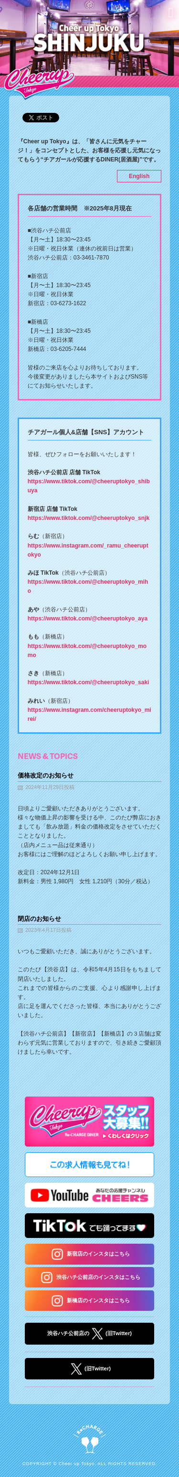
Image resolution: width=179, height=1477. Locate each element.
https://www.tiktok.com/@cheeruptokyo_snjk (88, 518)
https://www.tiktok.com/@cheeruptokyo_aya (87, 618)
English (139, 176)
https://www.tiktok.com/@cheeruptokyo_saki (88, 682)
